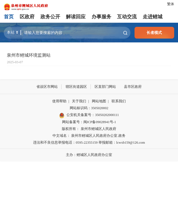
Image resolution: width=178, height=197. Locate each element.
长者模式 (154, 32)
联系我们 (119, 101)
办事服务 (101, 16)
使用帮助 (59, 101)
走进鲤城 (152, 16)
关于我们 (79, 101)
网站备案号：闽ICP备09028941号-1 (89, 122)
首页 (9, 16)
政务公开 (50, 16)
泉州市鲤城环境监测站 (29, 55)
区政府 (27, 16)
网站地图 (99, 101)
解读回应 (76, 16)
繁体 (170, 4)
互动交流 (127, 16)
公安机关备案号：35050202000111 (89, 115)
